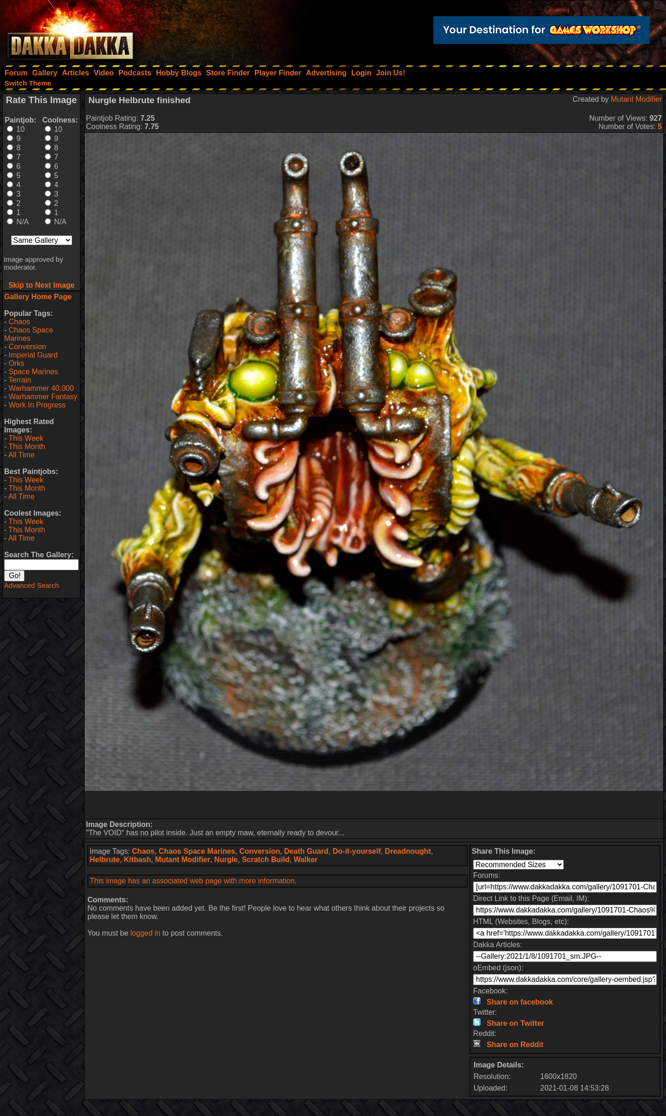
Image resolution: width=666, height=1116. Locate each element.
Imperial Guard (33, 355)
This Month (26, 446)
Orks (17, 363)
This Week (25, 438)
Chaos (19, 322)
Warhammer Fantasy (43, 397)
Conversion (27, 347)
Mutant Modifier (636, 99)
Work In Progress (37, 405)
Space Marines (33, 372)
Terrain (19, 380)
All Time (21, 455)
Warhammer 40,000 (41, 388)
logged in (145, 933)
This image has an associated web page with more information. (193, 881)
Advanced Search (31, 585)
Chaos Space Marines (28, 334)
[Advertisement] (374, 805)
